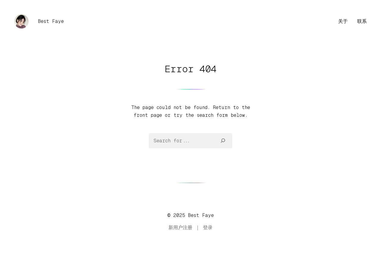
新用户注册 (180, 227)
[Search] (223, 140)
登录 (208, 227)
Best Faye (51, 21)
